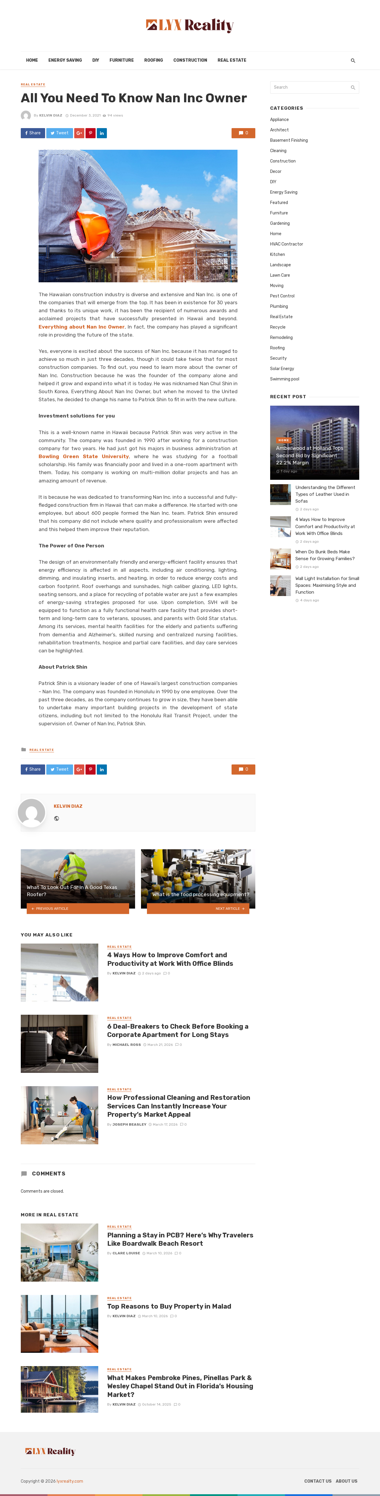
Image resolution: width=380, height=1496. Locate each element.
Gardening (280, 223)
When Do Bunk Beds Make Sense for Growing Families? (325, 555)
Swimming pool (284, 379)
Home (32, 60)
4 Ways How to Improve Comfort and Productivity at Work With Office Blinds (170, 959)
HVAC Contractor (286, 244)
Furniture (122, 60)
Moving (277, 285)
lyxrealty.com (70, 1481)
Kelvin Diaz (50, 115)
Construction (190, 60)
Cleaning (278, 150)
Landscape (280, 264)
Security (278, 358)
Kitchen (277, 254)
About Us (346, 1481)
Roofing (153, 60)
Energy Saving (65, 60)
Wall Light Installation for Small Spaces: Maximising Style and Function (327, 585)
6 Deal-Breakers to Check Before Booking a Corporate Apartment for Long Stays (177, 1030)
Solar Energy (282, 368)
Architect (279, 130)
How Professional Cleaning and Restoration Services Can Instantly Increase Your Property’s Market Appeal (178, 1106)
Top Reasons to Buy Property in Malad (169, 1306)
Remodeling (281, 337)
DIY (95, 60)
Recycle (278, 327)
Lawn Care (280, 275)
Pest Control (282, 296)
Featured (279, 202)
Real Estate (232, 60)
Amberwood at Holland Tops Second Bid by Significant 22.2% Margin (309, 455)
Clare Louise (126, 1253)
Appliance (279, 119)
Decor (275, 171)
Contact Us (318, 1481)
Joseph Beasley (129, 1124)
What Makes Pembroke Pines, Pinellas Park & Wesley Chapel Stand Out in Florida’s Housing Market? (180, 1386)
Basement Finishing (289, 140)
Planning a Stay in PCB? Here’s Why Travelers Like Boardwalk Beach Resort (180, 1239)
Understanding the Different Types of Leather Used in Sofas (325, 494)
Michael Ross (127, 1045)
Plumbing (279, 306)
